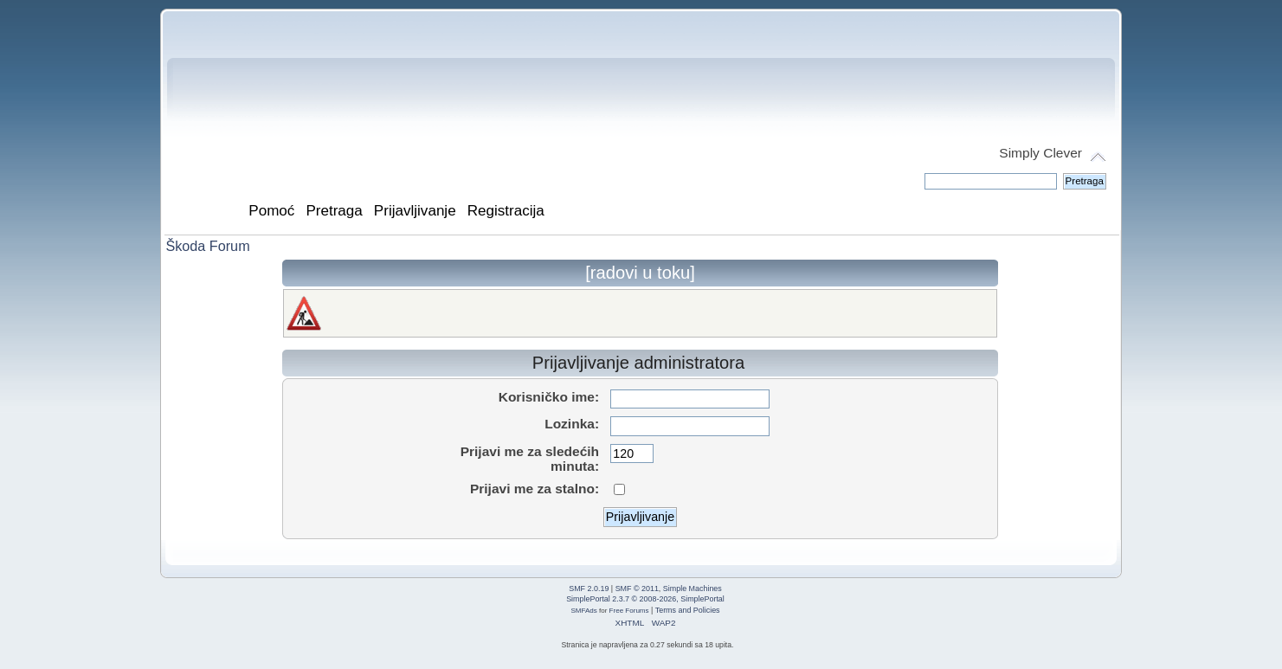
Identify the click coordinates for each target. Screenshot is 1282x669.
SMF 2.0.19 (589, 588)
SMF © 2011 (637, 588)
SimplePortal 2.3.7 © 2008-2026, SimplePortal (645, 599)
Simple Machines (692, 588)
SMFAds (583, 610)
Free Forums (629, 610)
